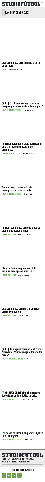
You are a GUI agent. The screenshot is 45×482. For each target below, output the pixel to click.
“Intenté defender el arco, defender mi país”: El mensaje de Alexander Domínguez (22, 146)
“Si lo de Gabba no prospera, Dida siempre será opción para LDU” (19, 269)
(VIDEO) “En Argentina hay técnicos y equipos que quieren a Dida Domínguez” (22, 105)
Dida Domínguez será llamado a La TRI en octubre (21, 64)
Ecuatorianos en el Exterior (12, 359)
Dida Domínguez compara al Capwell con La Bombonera (20, 310)
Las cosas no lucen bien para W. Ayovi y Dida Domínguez (22, 434)
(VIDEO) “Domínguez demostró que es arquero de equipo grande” (21, 229)
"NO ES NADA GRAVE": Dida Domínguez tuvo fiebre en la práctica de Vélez (21, 394)
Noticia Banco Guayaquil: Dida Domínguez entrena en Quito (17, 189)
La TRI (4, 69)
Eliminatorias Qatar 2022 (11, 153)
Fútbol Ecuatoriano (9, 234)
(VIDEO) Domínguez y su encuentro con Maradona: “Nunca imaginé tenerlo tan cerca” (22, 352)
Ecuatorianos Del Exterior (12, 110)
